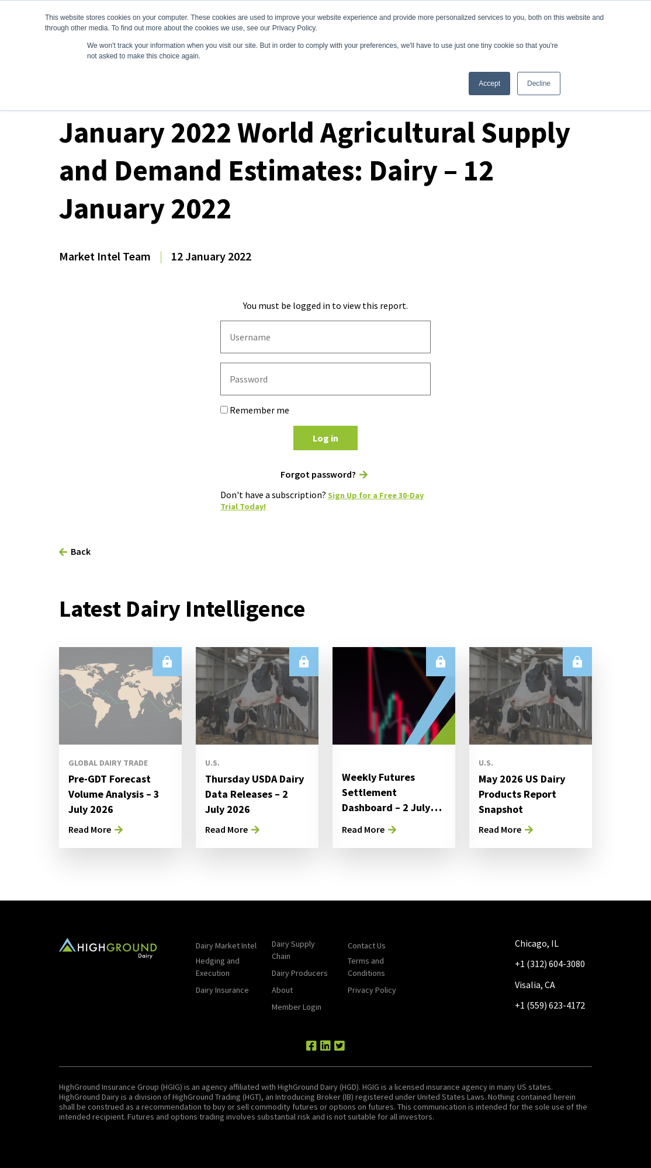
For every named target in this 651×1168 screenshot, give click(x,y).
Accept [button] (489, 83)
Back (81, 551)
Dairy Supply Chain (293, 949)
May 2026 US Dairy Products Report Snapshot (526, 793)
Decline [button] (538, 83)
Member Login (296, 1007)
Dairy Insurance (222, 990)
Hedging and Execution (218, 966)
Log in (325, 438)
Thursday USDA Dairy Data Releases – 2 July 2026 (248, 801)
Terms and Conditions (366, 966)
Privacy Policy (372, 990)
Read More (89, 829)
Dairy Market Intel (226, 945)
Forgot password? (318, 474)
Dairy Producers (300, 973)
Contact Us (367, 945)
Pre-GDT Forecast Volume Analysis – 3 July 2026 (118, 793)
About (282, 990)
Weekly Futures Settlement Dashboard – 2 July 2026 (390, 799)
